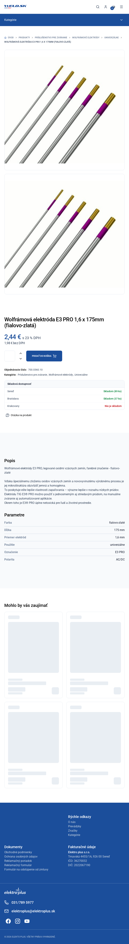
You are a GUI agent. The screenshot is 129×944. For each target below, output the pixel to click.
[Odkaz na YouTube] (27, 921)
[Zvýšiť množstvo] (20, 353)
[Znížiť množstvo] (20, 358)
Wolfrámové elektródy (85, 37)
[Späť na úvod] (15, 7)
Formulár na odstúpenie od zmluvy (26, 869)
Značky (72, 830)
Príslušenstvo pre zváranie (51, 37)
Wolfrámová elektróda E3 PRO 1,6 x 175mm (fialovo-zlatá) (37, 42)
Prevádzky (74, 826)
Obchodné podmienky (18, 852)
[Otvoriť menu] (121, 7)
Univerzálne (111, 37)
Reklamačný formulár (18, 865)
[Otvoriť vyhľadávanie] (98, 7)
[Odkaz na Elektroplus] (64, 892)
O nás (71, 822)
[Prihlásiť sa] (105, 7)
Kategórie (74, 835)
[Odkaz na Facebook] (8, 921)
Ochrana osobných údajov (21, 856)
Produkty (24, 37)
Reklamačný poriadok (18, 861)
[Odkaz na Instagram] (18, 921)
